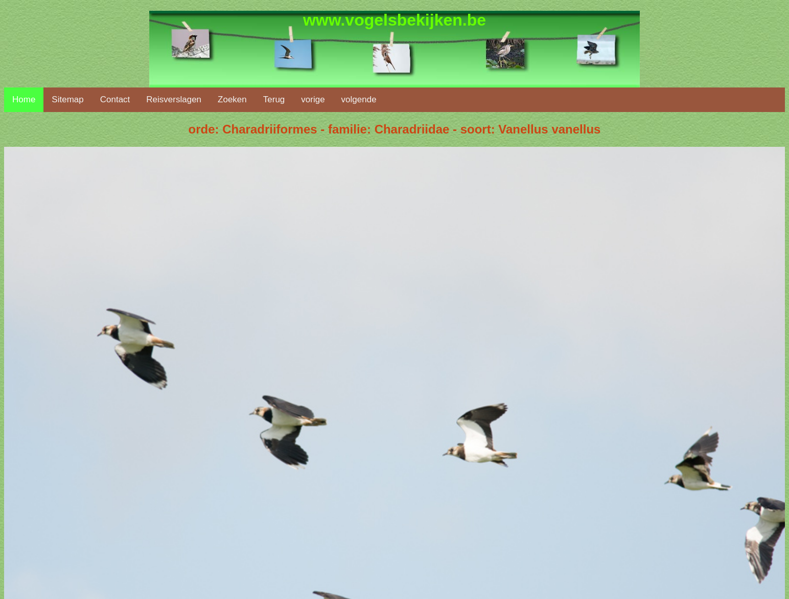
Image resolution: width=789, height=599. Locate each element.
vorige (312, 99)
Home (23, 99)
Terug (274, 99)
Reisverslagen (173, 99)
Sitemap (67, 99)
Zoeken (232, 99)
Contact (115, 99)
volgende (359, 99)
